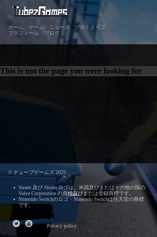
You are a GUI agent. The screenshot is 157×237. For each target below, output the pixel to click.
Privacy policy (62, 226)
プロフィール (23, 33)
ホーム (16, 27)
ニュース (59, 27)
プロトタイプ (90, 27)
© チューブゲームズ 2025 (37, 172)
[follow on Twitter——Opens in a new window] (18, 222)
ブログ (51, 33)
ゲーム (36, 27)
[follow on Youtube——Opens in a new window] (30, 222)
